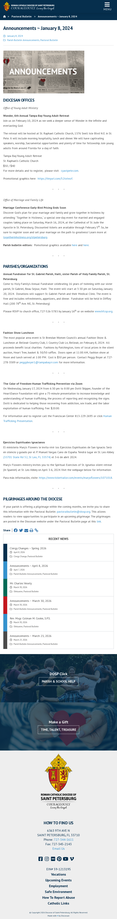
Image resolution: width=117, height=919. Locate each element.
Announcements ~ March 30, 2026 (30, 601)
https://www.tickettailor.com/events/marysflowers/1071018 (75, 478)
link (99, 521)
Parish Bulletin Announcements (23, 40)
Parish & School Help (58, 681)
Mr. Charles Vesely (21, 583)
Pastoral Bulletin (49, 40)
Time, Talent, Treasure (58, 730)
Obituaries (18, 591)
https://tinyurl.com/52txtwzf (55, 178)
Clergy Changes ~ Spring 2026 (28, 548)
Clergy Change (20, 556)
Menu (107, 6)
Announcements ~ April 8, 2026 (29, 566)
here (74, 245)
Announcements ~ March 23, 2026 (30, 636)
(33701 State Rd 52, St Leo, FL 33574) (27, 457)
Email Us (58, 849)
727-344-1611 (64, 840)
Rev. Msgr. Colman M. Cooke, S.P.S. (30, 618)
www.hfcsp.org (104, 311)
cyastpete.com (69, 170)
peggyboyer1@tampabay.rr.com (39, 362)
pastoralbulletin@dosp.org (73, 511)
